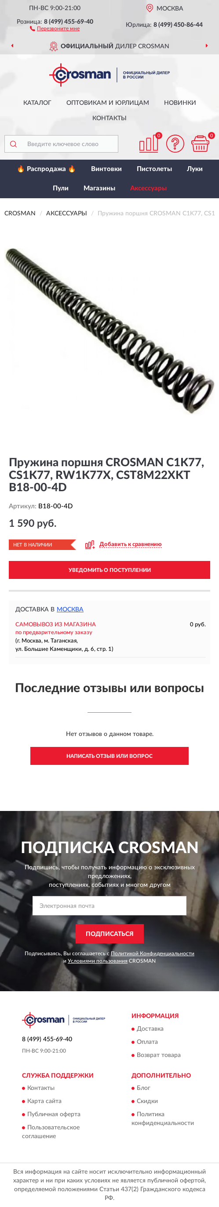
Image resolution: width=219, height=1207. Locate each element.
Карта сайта (44, 1102)
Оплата (147, 1042)
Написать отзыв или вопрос (109, 756)
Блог (143, 1089)
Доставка (150, 1029)
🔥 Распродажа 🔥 (46, 169)
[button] (55, 28)
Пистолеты (154, 169)
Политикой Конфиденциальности (152, 953)
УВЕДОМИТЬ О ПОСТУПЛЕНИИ (110, 570)
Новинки (180, 103)
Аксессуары (148, 188)
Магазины (99, 188)
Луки (195, 169)
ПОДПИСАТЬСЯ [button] (110, 934)
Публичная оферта (53, 1115)
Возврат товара (159, 1055)
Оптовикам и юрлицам (107, 103)
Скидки (147, 1102)
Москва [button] (70, 610)
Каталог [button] (37, 103)
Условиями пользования (98, 961)
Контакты (109, 118)
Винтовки (106, 169)
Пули (61, 188)
